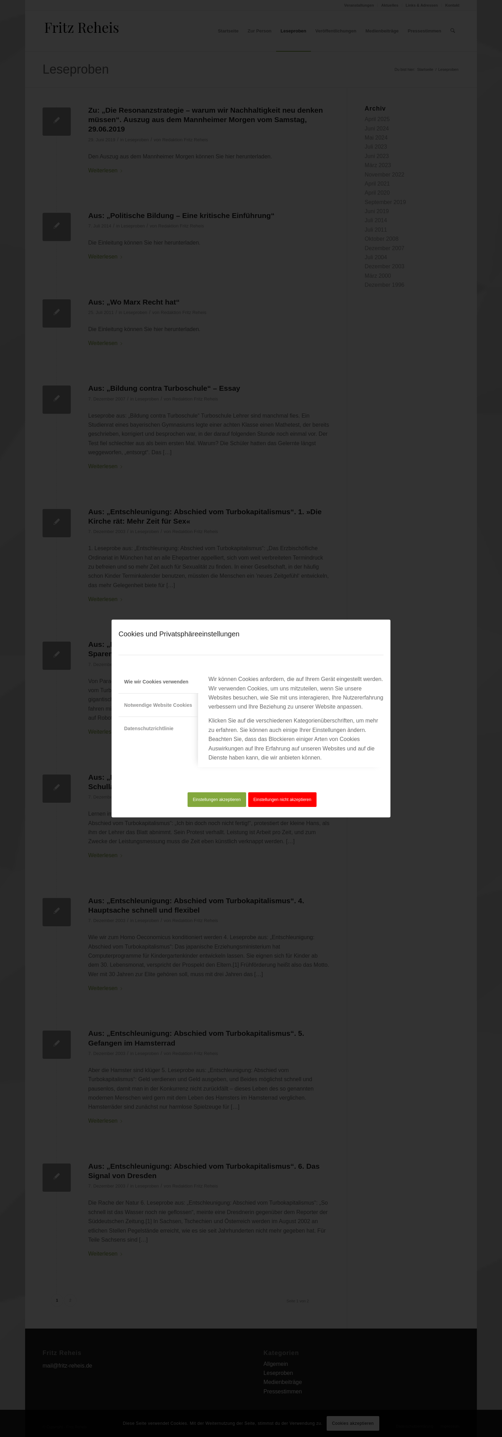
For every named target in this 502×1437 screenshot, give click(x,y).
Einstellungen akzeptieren (217, 799)
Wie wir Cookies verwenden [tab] (156, 681)
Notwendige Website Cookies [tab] (158, 705)
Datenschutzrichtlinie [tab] (149, 728)
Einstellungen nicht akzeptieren (282, 799)
